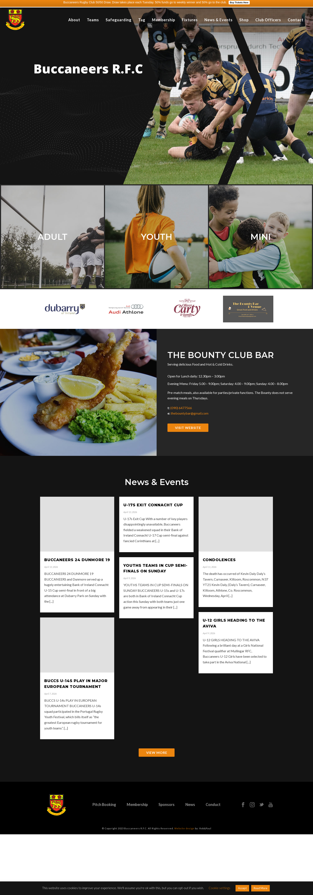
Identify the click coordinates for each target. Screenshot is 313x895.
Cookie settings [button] (219, 888)
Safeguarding (119, 20)
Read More (260, 888)
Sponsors (166, 804)
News (190, 804)
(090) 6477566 (181, 408)
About (74, 20)
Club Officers (268, 20)
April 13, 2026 (51, 567)
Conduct (213, 804)
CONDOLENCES (219, 560)
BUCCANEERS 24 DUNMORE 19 (77, 560)
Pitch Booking (104, 804)
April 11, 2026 (209, 567)
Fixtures (190, 20)
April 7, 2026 (50, 693)
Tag (141, 20)
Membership (163, 20)
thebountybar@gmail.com (189, 413)
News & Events (218, 20)
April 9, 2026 (129, 578)
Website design (184, 828)
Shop (244, 20)
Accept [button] (242, 888)
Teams (93, 20)
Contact (295, 20)
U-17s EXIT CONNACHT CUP (153, 505)
